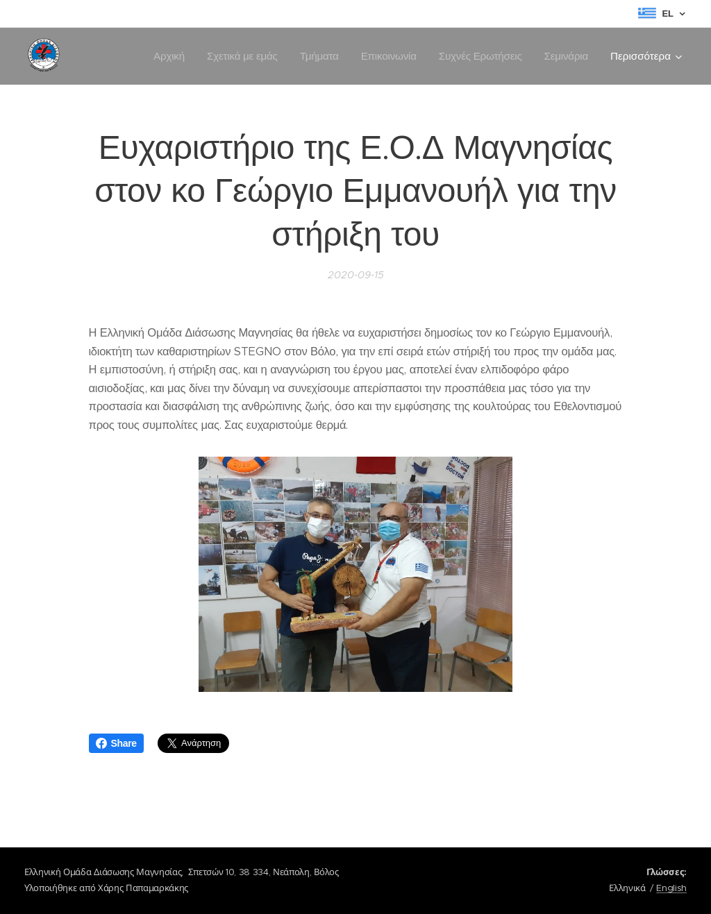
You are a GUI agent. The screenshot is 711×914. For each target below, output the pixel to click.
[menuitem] (164, 56)
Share (116, 743)
